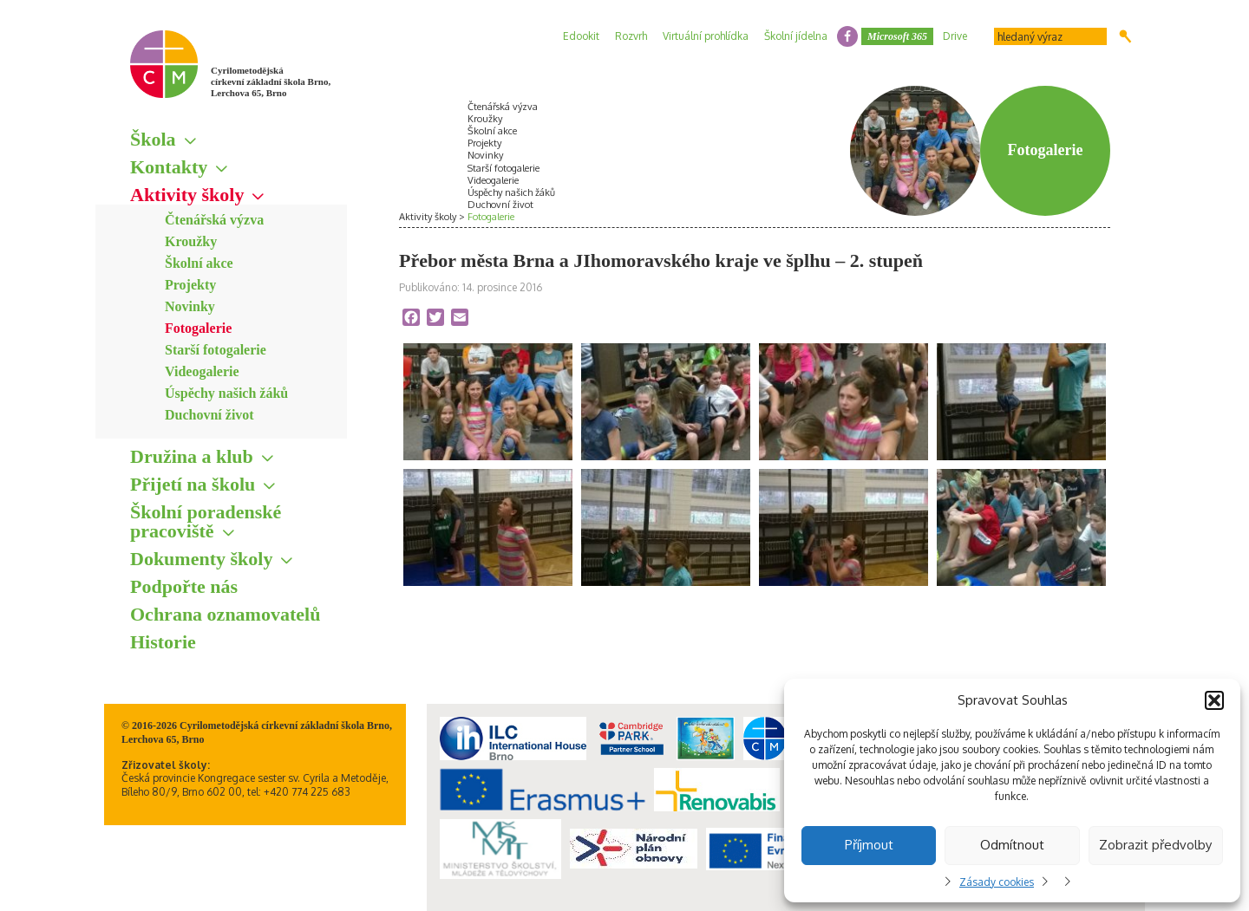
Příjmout (869, 844)
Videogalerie (202, 371)
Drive (955, 35)
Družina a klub (191, 456)
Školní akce (199, 263)
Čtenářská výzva (214, 219)
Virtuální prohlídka (706, 35)
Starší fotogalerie (215, 349)
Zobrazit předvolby (1155, 844)
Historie (163, 642)
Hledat (1125, 36)
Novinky (190, 306)
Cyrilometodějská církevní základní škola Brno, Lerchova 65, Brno (270, 81)
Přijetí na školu (192, 484)
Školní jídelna (795, 35)
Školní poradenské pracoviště (205, 521)
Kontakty (168, 167)
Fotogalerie (198, 328)
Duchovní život (209, 414)
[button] (1214, 700)
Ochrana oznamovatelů (225, 614)
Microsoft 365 (897, 36)
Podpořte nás (184, 586)
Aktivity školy (187, 194)
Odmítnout (1012, 844)
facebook (847, 36)
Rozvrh (631, 35)
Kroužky (191, 241)
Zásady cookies (996, 881)
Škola (153, 139)
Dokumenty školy (201, 558)
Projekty (190, 284)
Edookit (581, 35)
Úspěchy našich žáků (226, 393)
